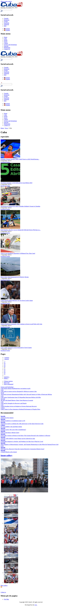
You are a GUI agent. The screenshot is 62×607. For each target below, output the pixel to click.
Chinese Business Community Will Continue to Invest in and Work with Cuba (21, 324)
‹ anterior (6, 359)
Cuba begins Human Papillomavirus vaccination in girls (15, 388)
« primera (6, 357)
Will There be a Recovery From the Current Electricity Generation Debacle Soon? (22, 449)
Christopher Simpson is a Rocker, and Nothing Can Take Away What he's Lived (22, 441)
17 (4, 362)
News (6, 128)
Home (5, 37)
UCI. (36, 605)
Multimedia (7, 47)
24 (4, 372)
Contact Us (7, 49)
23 (4, 371)
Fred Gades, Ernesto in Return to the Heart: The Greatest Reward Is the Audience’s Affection (25, 435)
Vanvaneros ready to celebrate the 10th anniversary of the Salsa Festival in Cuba (22, 423)
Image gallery (6, 455)
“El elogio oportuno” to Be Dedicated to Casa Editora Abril (16, 182)
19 (4, 365)
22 (4, 369)
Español (7, 30)
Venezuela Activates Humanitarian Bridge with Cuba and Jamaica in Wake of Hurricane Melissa (26, 394)
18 (4, 363)
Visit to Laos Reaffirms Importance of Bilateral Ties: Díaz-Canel (18, 253)
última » (6, 378)
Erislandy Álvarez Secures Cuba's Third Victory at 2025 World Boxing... (20, 159)
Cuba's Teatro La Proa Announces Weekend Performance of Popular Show (20, 409)
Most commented (8, 384)
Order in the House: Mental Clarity (10, 432)
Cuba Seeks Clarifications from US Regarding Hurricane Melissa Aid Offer (21, 397)
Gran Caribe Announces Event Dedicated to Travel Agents (16, 347)
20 (4, 366)
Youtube (6, 18)
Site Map (6, 599)
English (7, 28)
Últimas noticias (8, 381)
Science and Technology (10, 44)
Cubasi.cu (3, 592)
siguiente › (7, 377)
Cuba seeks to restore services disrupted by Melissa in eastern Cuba (19, 391)
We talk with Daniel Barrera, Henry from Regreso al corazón (17, 400)
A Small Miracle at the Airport (9, 452)
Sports (5, 41)
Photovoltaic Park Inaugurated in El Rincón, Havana (15, 277)
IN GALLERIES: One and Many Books (11, 426)
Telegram (6, 24)
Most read (6, 382)
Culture (6, 43)
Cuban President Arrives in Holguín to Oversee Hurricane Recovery (19, 406)
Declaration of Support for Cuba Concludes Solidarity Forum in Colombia (20, 206)
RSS (5, 26)
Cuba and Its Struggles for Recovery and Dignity (14, 403)
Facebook (6, 23)
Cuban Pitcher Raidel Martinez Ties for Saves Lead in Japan (17, 300)
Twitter (6, 21)
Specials (6, 46)
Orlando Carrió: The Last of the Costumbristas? (13, 429)
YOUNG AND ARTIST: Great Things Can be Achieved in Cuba (18, 438)
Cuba (5, 38)
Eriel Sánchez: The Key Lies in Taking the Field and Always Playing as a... (21, 230)
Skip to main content (6, 1)
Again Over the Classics (7, 417)
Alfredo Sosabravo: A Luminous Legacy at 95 (13, 420)
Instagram (6, 20)
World (5, 40)
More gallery (4, 585)
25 (4, 374)
